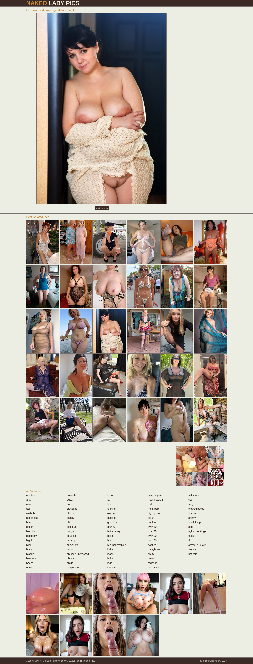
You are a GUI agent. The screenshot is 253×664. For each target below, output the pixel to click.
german (111, 513)
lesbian (111, 567)
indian (110, 549)
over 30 (152, 526)
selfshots (193, 495)
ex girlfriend (73, 567)
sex (190, 499)
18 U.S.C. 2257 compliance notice (78, 660)
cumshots (72, 545)
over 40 (152, 531)
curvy (70, 549)
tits (190, 540)
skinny (192, 517)
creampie (72, 540)
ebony (70, 558)
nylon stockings (197, 531)
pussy (151, 558)
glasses (111, 517)
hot (109, 540)
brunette (71, 495)
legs (109, 563)
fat (108, 499)
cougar (71, 531)
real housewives (116, 545)
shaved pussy (196, 508)
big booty (31, 536)
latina (110, 558)
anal (28, 499)
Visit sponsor (102, 208)
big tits (30, 540)
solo (190, 526)
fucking (111, 508)
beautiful (31, 531)
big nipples (154, 513)
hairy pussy (113, 531)
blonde (30, 554)
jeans (110, 554)
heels (110, 536)
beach (29, 526)
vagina (192, 549)
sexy (191, 504)
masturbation (155, 499)
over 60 (152, 540)
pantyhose (154, 549)
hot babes (32, 517)
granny (111, 526)
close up (71, 526)
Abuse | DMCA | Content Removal (43, 660)
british (29, 567)
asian (29, 504)
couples (71, 536)
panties (152, 545)
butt (69, 504)
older (151, 517)
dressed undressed (78, 554)
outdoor (152, 522)
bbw (28, 522)
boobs (29, 563)
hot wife (192, 554)
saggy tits (153, 567)
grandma (112, 522)
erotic (70, 563)
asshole (30, 513)
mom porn (154, 508)
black (29, 549)
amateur (31, 495)
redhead (152, 563)
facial (110, 495)
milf (150, 504)
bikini (29, 545)
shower (192, 513)
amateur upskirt (197, 545)
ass (28, 508)
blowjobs (31, 558)
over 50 (152, 536)
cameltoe (72, 508)
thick (191, 536)
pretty (151, 554)
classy (70, 517)
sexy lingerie (155, 495)
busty (70, 499)
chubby (71, 513)
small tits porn (196, 522)
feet (109, 504)
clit (68, 522)
